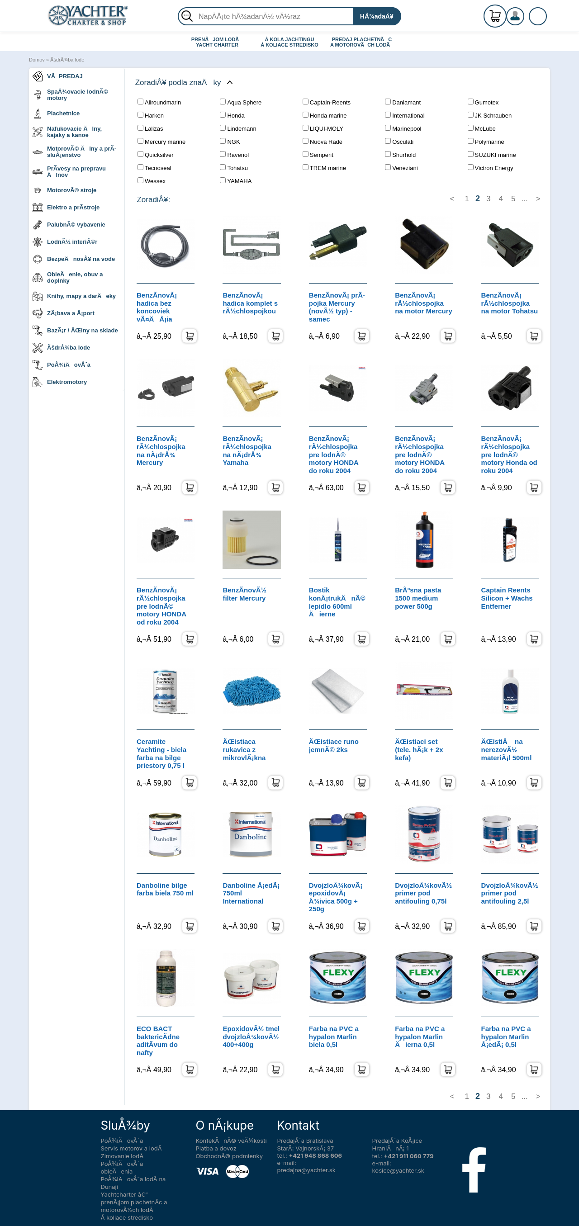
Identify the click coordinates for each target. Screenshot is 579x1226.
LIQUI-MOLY (323, 128)
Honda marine (325, 115)
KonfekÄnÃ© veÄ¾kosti (231, 1140)
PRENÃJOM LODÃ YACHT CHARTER (217, 42)
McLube (482, 128)
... (525, 198)
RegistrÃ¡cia (526, 12)
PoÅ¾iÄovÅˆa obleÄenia (122, 1167)
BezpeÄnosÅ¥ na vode (74, 259)
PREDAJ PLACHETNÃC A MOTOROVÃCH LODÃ (362, 42)
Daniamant (403, 102)
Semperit (318, 154)
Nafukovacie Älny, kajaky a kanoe (67, 131)
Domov (37, 59)
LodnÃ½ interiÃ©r (65, 242)
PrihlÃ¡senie (526, 21)
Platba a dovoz (216, 1148)
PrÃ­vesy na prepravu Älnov (69, 171)
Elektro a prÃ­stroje (66, 208)
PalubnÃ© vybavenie (69, 225)
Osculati (399, 141)
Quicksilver (156, 154)
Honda (232, 115)
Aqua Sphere (240, 102)
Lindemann (238, 128)
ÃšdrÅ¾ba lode (67, 59)
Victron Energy (490, 167)
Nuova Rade (322, 141)
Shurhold (400, 154)
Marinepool (403, 128)
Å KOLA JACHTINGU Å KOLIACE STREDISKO (289, 42)
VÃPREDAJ (58, 76)
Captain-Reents (327, 102)
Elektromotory (60, 382)
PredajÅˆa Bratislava (305, 1140)
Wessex (152, 181)
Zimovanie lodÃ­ (122, 1156)
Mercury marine (161, 141)
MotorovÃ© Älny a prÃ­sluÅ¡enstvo (74, 151)
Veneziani (401, 167)
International (405, 115)
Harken (151, 115)
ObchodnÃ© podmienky (229, 1156)
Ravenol (234, 154)
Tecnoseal (154, 167)
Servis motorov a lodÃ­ (131, 1148)
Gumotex (483, 102)
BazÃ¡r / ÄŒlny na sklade (75, 331)
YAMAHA (236, 181)
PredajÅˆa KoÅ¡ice (397, 1140)
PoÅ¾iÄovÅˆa (61, 365)
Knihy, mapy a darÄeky (74, 296)
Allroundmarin (159, 102)
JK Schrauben (490, 115)
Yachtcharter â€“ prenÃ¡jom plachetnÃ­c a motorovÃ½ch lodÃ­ (134, 1202)
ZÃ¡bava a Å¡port (64, 313)
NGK (230, 141)
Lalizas (150, 128)
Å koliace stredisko (127, 1217)
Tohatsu (234, 167)
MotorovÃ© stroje (64, 190)
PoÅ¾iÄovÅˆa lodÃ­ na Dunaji (133, 1182)
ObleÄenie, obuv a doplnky (68, 277)
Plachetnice (56, 113)
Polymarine (486, 141)
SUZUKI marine (492, 154)
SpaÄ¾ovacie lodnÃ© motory (70, 94)
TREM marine (324, 167)
